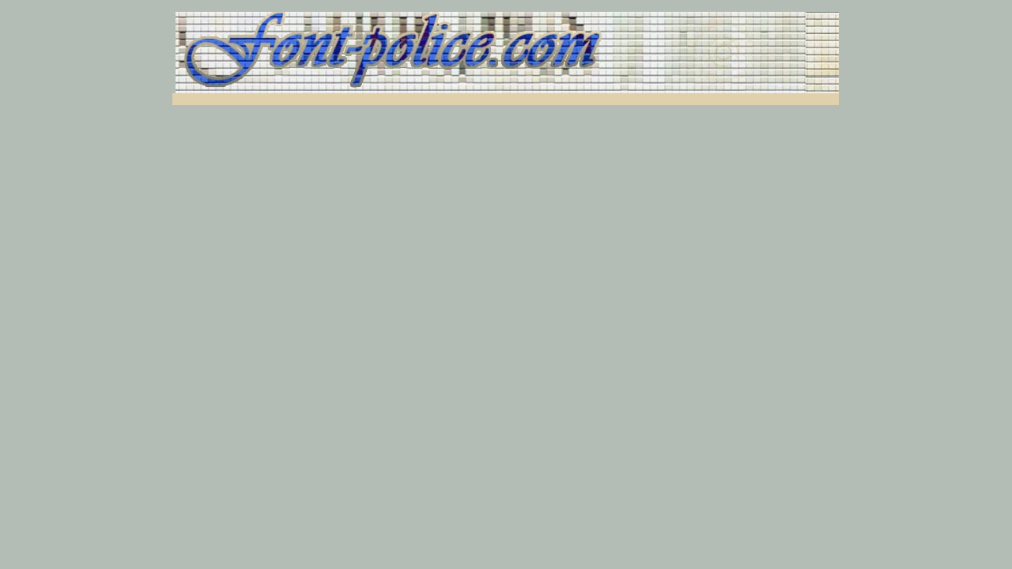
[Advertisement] (364, 99)
